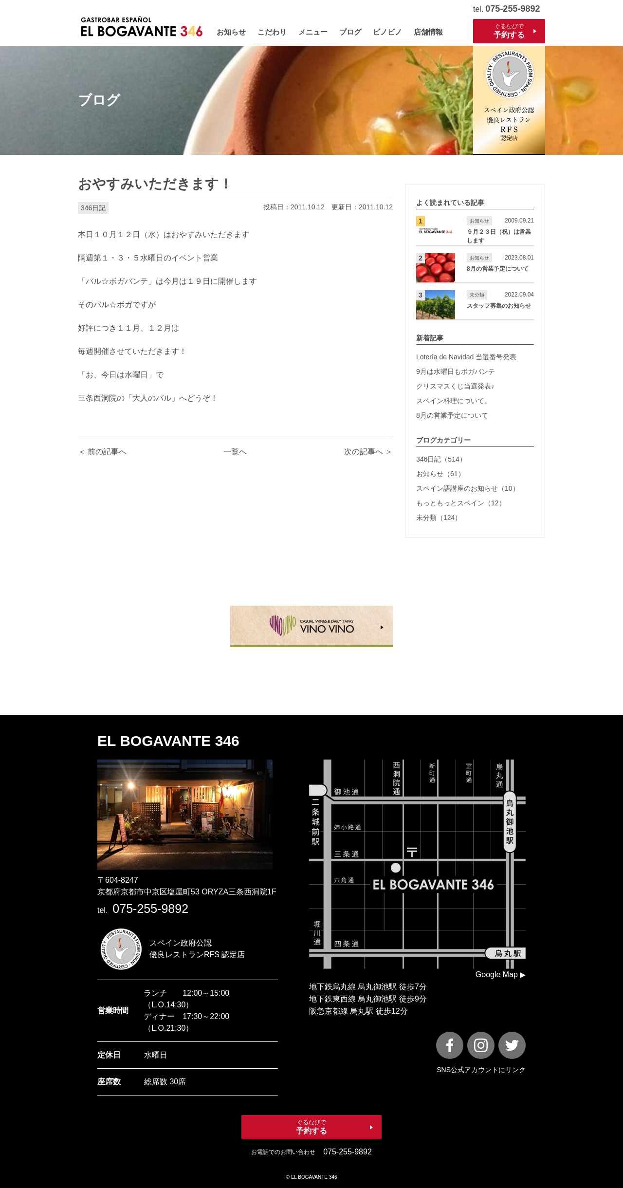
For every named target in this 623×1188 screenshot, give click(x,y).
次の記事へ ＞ (368, 451)
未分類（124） (438, 517)
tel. (142, 910)
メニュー (313, 32)
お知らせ (231, 32)
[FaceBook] (449, 1045)
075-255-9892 (512, 9)
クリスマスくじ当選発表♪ (455, 386)
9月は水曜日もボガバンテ (455, 371)
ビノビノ (387, 32)
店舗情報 (428, 32)
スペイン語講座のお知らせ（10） (467, 488)
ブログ (350, 32)
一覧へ (235, 451)
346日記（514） (441, 459)
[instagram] (481, 1045)
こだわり (272, 32)
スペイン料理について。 (453, 401)
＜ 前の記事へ (102, 451)
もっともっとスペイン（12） (461, 503)
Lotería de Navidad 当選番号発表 (466, 357)
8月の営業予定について (452, 415)
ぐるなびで (509, 31)
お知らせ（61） (440, 474)
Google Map (497, 974)
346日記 (93, 208)
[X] (512, 1045)
